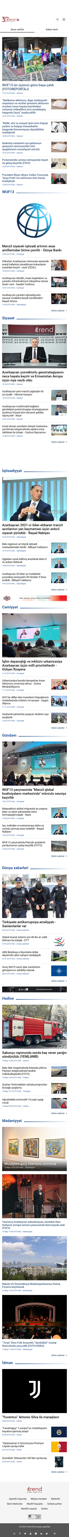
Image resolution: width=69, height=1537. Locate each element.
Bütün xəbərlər (58, 310)
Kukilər (44, 1508)
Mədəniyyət (12, 1121)
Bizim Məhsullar (15, 1504)
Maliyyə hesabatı (39, 1499)
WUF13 (8, 192)
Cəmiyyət (10, 607)
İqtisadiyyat (12, 471)
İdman (7, 1363)
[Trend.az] (10, 19)
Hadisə (8, 998)
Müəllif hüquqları (35, 1504)
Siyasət (8, 318)
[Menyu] (64, 19)
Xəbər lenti (52, 29)
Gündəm (9, 735)
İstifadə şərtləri (54, 1504)
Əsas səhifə (17, 29)
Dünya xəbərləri (15, 868)
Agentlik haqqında (17, 1499)
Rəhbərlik (55, 1499)
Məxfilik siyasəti (29, 1508)
